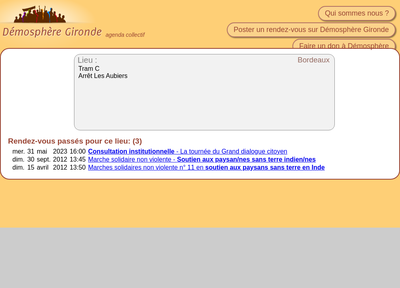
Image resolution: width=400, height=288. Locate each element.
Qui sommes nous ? (357, 13)
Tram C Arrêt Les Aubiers (103, 72)
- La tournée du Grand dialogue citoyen (187, 151)
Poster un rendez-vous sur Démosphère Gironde (311, 30)
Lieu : (87, 60)
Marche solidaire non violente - (202, 159)
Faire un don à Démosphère (344, 46)
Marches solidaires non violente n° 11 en (206, 167)
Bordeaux (314, 60)
